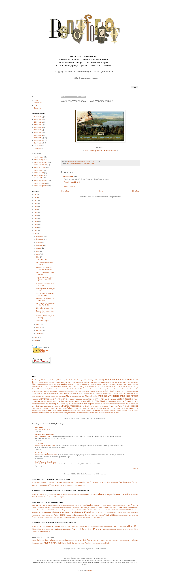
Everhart (41, 389)
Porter (120, 406)
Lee (37, 396)
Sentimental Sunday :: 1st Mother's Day (44, 312)
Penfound (98, 406)
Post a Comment (69, 186)
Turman (34, 412)
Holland (62, 393)
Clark (67, 387)
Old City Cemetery (41, 453)
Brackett (63, 384)
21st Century (38, 143)
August (39, 248)
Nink (108, 403)
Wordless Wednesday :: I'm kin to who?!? (45, 299)
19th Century (38, 138)
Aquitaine (80, 382)
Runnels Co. (78, 408)
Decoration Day (41, 259)
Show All (136, 468)
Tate (93, 410)
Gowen (84, 391)
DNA (35, 105)
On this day (40, 406)
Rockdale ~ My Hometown (44, 434)
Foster (119, 389)
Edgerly (125, 387)
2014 (36, 218)
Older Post (135, 191)
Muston (51, 404)
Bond (55, 384)
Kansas (104, 393)
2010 (36, 230)
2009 (36, 233)
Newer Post (65, 191)
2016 (36, 212)
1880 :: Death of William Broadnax (46, 455)
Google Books (73, 391)
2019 (36, 203)
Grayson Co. (94, 391)
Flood (115, 389)
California (104, 384)
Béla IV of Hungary (42, 321)
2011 (36, 227)
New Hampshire (85, 163)
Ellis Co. (130, 387)
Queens (38, 408)
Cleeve (71, 387)
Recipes (53, 408)
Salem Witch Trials (92, 408)
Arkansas (86, 382)
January (39, 333)
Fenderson (110, 389)
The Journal (39, 444)
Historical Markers (37, 393)
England (35, 389)
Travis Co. (130, 410)
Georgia (46, 391)
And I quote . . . (40, 427)
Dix (113, 387)
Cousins (97, 387)
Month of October (40, 183)
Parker (56, 406)
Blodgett (51, 384)
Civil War (61, 387)
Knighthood (130, 393)
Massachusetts (91, 396)
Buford (88, 384)
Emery (136, 387)
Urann (50, 412)
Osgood (46, 406)
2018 (36, 206)
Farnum (92, 389)
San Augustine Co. (106, 408)
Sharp (49, 410)
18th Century (38, 135)
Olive (33, 406)
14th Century (38, 125)
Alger (46, 382)
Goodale (60, 391)
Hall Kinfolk (110, 391)
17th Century (38, 132)
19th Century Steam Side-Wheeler (100, 150)
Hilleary (135, 391)
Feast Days (103, 389)
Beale (109, 382)
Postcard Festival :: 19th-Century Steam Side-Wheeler (44, 279)
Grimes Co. (101, 391)
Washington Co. (73, 412)
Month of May (38, 178)
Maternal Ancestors (108, 395)
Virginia (55, 413)
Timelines (124, 410)
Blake (42, 384)
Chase (48, 387)
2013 (36, 221)
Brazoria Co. (72, 384)
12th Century (38, 119)
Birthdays (36, 384)
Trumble (135, 410)
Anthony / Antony (71, 382)
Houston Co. (68, 393)
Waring (65, 413)
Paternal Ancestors (70, 406)
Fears (97, 389)
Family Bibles (49, 389)
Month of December (40, 162)
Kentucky (110, 393)
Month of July (38, 170)
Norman (112, 403)
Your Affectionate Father (43, 429)
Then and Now (104, 410)
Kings (120, 393)
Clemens (77, 387)
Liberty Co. (54, 396)
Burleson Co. (94, 384)
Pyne (33, 408)
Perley (103, 406)
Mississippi (78, 399)
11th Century (38, 117)
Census (43, 387)
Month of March (39, 175)
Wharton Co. (96, 412)
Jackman (95, 393)
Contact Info (38, 103)
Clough (82, 387)
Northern (118, 404)
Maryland (81, 396)
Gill (56, 391)
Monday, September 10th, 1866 (45, 445)
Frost (128, 389)
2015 (36, 215)
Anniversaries (59, 382)
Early (121, 387)
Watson (81, 412)
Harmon (117, 391)
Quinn (43, 408)
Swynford (88, 410)
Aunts (92, 382)
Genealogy (39, 391)
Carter (124, 384)
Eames (116, 387)
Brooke (79, 384)
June (38, 254)
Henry (123, 391)
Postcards (126, 406)
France (124, 389)
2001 (36, 340)
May (38, 257)
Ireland (90, 393)
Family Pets (71, 389)
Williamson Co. (110, 412)
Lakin (33, 396)
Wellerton (85, 412)
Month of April (38, 157)
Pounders (134, 406)
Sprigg (73, 410)
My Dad (56, 404)
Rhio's (64, 408)
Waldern (60, 412)
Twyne (39, 412)
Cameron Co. (111, 384)
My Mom (62, 403)
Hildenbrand (129, 391)
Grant (87, 391)
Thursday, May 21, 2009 (72, 182)
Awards (96, 382)
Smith (93, 163)
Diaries (108, 387)
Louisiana (62, 396)
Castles (129, 384)
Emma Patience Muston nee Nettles (46, 464)
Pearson (92, 406)
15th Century (38, 127)
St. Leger (77, 410)
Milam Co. (65, 399)
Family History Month (60, 389)
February (39, 330)
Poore (116, 406)
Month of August (39, 159)
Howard (75, 393)
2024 (36, 194)
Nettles (80, 404)
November (40, 239)
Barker (104, 382)
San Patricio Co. (118, 408)
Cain (99, 384)
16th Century (38, 130)
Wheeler (103, 412)
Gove (80, 391)
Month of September (41, 186)
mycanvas (70, 404)
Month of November (40, 180)
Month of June (39, 173)
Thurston (118, 410)
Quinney (47, 408)
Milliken (72, 399)
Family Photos (80, 389)
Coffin (87, 387)
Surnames (37, 108)
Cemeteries (36, 387)
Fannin (87, 389)
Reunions (37, 148)
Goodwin (66, 391)
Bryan (84, 384)
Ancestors (51, 382)
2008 (36, 337)
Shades (44, 410)
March (38, 327)
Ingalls (86, 393)
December (40, 236)
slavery (59, 410)
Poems (111, 406)
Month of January (40, 167)
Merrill (57, 399)
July (38, 251)
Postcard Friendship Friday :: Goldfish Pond (45, 294)
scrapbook (133, 408)
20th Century (70, 163)
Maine (68, 396)
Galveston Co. (134, 389)
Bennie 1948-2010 (124, 382)
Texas (97, 410)
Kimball (116, 393)
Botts (58, 384)
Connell (91, 387)
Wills (117, 413)
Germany (52, 391)
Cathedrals (135, 384)
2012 (36, 224)
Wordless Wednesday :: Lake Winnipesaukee (44, 268)
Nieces (105, 403)
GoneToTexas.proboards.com (45, 462)
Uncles (47, 412)
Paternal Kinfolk (83, 406)
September (40, 245)
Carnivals (119, 384)
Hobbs (46, 393)
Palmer (51, 406)
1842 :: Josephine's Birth (44, 308)
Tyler (42, 412)
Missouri (85, 399)
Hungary (81, 393)
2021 (36, 197)
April (38, 324)
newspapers (98, 403)
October (39, 242)
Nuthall (123, 403)
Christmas (37, 145)
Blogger (89, 570)
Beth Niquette (68, 176)
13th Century (38, 122)
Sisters (54, 410)
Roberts (70, 408)
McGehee (35, 399)
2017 (36, 209)
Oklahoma (135, 403)
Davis (103, 387)
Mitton (90, 399)
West (90, 413)
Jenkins (100, 393)
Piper (106, 406)
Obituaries (129, 403)
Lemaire (47, 396)
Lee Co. (41, 396)
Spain (69, 410)
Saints (84, 408)
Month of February (40, 165)
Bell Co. (114, 382)
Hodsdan (50, 393)
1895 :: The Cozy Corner (43, 436)
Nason (76, 403)
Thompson (112, 410)
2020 (36, 200)
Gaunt (34, 391)
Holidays (56, 393)
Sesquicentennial (36, 410)
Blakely (46, 384)
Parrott (60, 406)
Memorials (50, 399)
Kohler (136, 393)
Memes (77, 163)
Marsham (75, 396)
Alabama (42, 382)
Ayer (100, 382)
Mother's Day (44, 403)
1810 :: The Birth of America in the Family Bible (45, 304)
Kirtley (124, 393)
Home (101, 191)
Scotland (126, 408)
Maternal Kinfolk (129, 395)
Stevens (83, 410)
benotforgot (134, 382)
